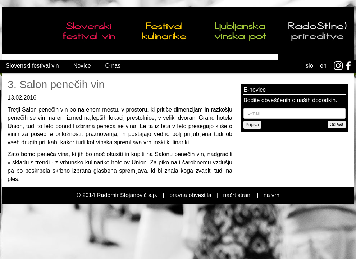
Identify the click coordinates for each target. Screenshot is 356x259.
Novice (82, 66)
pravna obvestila (190, 195)
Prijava (252, 124)
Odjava (336, 124)
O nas (113, 66)
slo (309, 66)
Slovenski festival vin (32, 66)
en (323, 66)
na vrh (271, 195)
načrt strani (237, 195)
